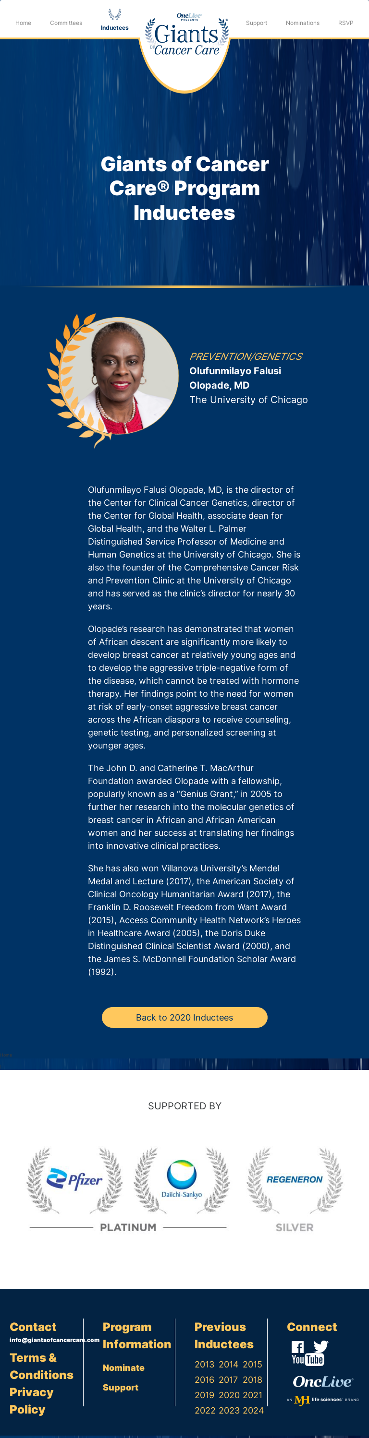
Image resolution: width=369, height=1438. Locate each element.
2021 (252, 1397)
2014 (229, 1367)
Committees (66, 22)
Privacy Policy (32, 1403)
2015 (252, 1367)
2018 (252, 1382)
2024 (253, 1413)
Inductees (115, 27)
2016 (204, 1382)
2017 (228, 1382)
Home (23, 22)
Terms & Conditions (42, 1368)
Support (256, 22)
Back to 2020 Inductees (184, 1020)
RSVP (346, 22)
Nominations (303, 22)
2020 (229, 1397)
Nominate (124, 1370)
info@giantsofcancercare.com (46, 1342)
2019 (204, 1397)
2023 (229, 1413)
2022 (205, 1413)
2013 (204, 1367)
